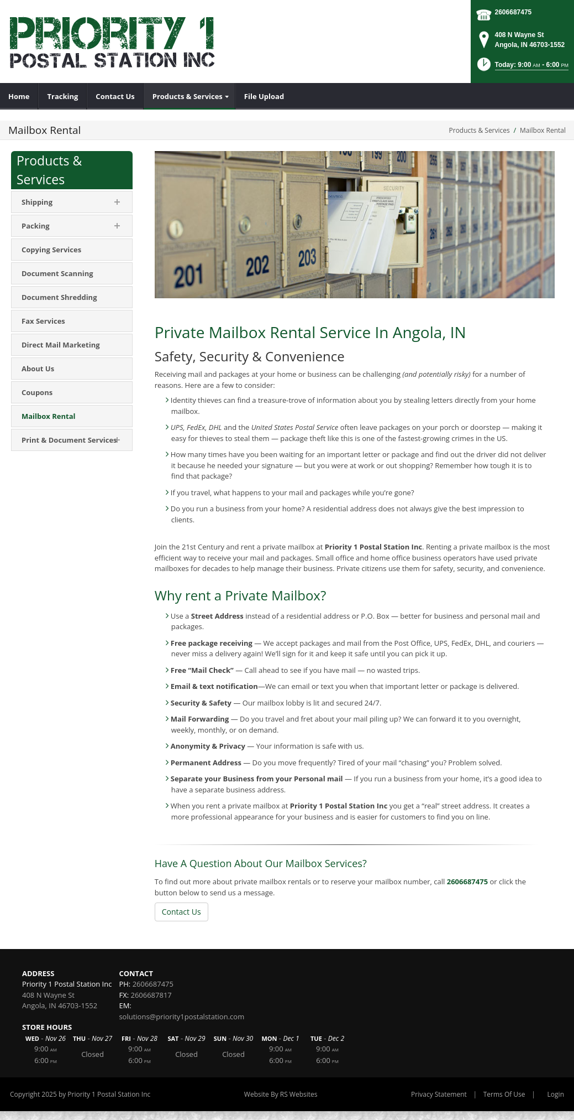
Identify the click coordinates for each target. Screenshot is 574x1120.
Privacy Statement (439, 1094)
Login (555, 1094)
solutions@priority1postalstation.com (181, 1017)
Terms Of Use (504, 1094)
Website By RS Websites (281, 1094)
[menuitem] (19, 96)
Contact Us (181, 911)
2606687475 (513, 12)
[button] (521, 68)
